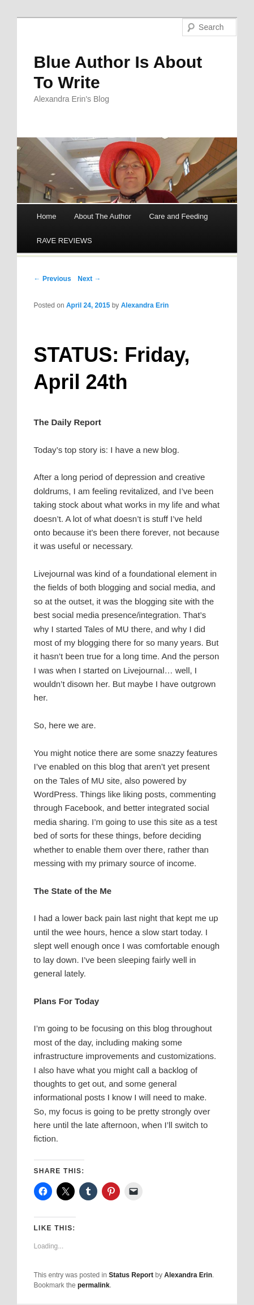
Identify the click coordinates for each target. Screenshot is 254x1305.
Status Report (131, 1275)
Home (47, 216)
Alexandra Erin (145, 305)
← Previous (52, 279)
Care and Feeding (178, 216)
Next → (89, 279)
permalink (94, 1285)
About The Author (102, 216)
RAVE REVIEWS (64, 240)
